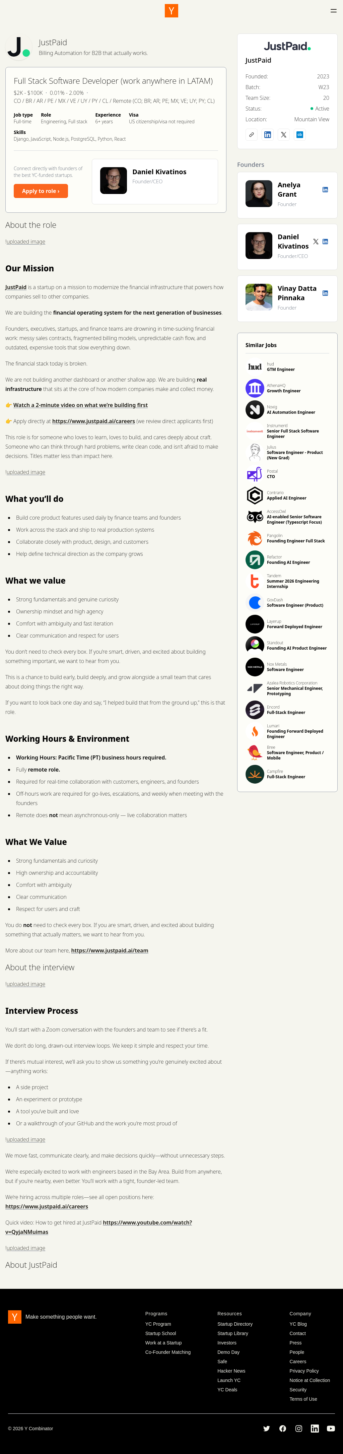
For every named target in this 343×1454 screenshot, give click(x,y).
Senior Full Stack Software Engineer (293, 433)
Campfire (275, 771)
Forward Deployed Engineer (294, 627)
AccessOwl (276, 511)
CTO (271, 476)
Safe (222, 1361)
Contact (298, 1333)
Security (298, 1389)
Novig (272, 407)
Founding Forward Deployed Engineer (295, 733)
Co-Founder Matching (168, 1352)
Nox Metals (277, 664)
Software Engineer (285, 669)
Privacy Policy (304, 1371)
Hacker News (231, 1371)
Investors (226, 1342)
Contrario (275, 492)
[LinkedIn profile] (268, 135)
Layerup (274, 621)
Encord (273, 707)
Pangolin (274, 535)
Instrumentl (277, 425)
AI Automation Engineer (291, 412)
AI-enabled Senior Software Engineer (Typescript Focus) (294, 519)
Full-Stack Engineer (286, 712)
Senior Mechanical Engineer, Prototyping (295, 691)
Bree (271, 747)
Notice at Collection (310, 1380)
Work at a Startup (163, 1342)
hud (270, 364)
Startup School (160, 1333)
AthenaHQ (276, 385)
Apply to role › (41, 191)
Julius (271, 447)
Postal (272, 471)
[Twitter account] (316, 242)
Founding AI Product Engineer (297, 648)
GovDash (275, 600)
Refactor (274, 557)
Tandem (274, 576)
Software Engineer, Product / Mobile (295, 755)
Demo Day (228, 1352)
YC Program (158, 1324)
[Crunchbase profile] (300, 135)
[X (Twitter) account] (284, 135)
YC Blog (298, 1324)
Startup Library (232, 1333)
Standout (275, 643)
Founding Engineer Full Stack (296, 541)
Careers (298, 1361)
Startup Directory (235, 1324)
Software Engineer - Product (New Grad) (295, 455)
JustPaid (53, 42)
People (297, 1352)
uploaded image (26, 241)
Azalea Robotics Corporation (292, 683)
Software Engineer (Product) (295, 605)
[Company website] (252, 135)
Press (296, 1342)
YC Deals (227, 1389)
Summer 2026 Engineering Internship (293, 583)
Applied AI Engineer (286, 498)
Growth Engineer (284, 391)
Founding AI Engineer (288, 562)
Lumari (273, 726)
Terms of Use (303, 1399)
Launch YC (229, 1380)
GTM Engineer (281, 369)
